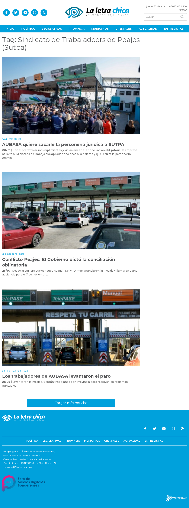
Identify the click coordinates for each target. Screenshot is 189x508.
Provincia (76, 28)
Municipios (100, 28)
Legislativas (52, 28)
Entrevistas (173, 28)
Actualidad (148, 28)
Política (28, 28)
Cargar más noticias (71, 403)
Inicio (10, 28)
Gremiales (123, 28)
